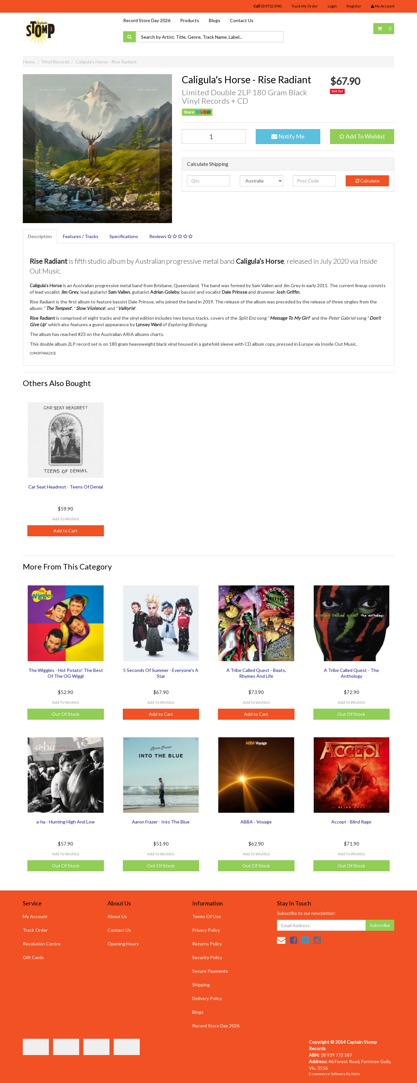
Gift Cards (33, 957)
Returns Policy (207, 943)
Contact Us (241, 20)
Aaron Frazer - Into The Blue (161, 821)
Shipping (201, 984)
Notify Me (288, 136)
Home (29, 61)
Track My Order (304, 6)
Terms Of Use (206, 916)
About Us (117, 916)
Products (189, 20)
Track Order (35, 930)
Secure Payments (210, 971)
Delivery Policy (207, 998)
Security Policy (207, 957)
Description (40, 236)
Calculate (367, 180)
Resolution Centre (42, 943)
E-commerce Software (327, 1074)
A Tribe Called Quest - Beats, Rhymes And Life (256, 673)
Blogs (214, 20)
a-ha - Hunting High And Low (65, 821)
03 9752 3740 (267, 6)
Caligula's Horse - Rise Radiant (106, 61)
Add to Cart (65, 530)
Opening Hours (123, 943)
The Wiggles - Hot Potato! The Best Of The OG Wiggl (65, 673)
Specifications (123, 236)
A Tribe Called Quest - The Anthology (351, 673)
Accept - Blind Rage (351, 821)
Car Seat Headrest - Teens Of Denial (65, 486)
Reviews (171, 236)
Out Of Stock (65, 714)
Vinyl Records (56, 61)
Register (354, 6)
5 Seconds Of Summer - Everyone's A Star (160, 673)
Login (332, 6)
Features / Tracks (80, 236)
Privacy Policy (206, 930)
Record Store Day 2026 (146, 20)
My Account (35, 916)
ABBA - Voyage (256, 821)
